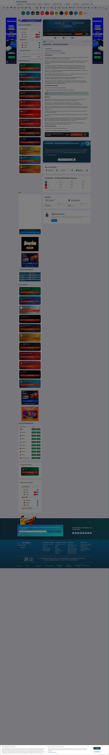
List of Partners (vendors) (52, 752)
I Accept (97, 748)
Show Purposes (97, 751)
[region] (54, 750)
